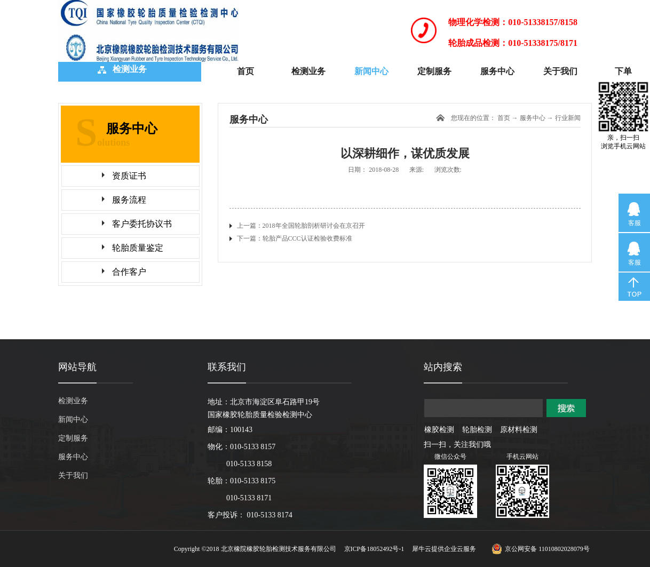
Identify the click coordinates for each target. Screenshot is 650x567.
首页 (245, 71)
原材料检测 (518, 430)
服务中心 (532, 118)
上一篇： (301, 225)
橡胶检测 (439, 430)
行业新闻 (568, 118)
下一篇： (294, 238)
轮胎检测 (477, 430)
